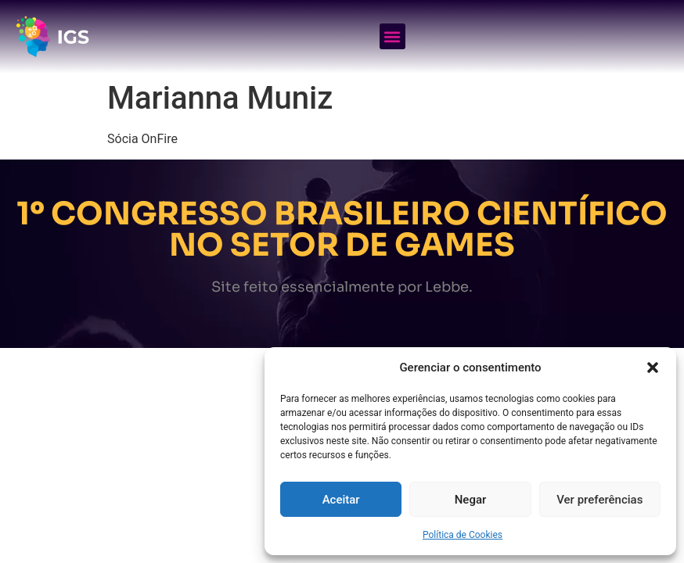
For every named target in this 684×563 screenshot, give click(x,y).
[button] (653, 367)
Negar (471, 500)
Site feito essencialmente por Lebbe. (342, 287)
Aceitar (341, 500)
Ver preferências (599, 500)
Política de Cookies (462, 534)
